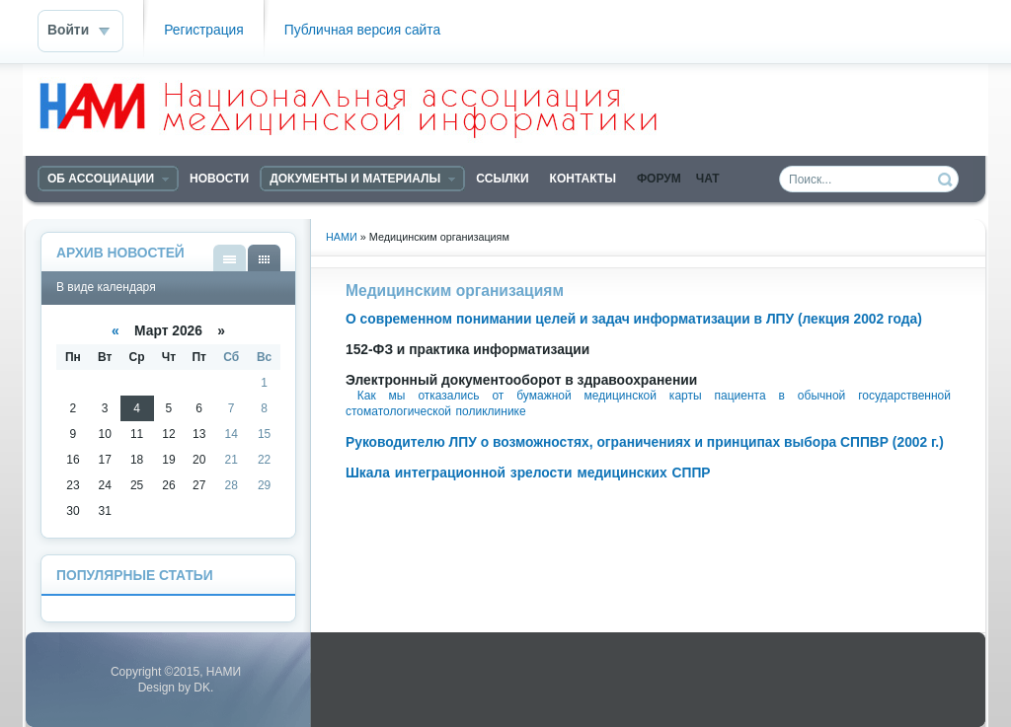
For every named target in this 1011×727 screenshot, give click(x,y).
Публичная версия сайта (362, 30)
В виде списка (229, 258)
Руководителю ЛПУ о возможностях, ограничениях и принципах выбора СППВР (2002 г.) (645, 442)
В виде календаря (264, 258)
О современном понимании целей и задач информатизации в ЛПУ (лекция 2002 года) (634, 319)
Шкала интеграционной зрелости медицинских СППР (528, 473)
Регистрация (204, 30)
